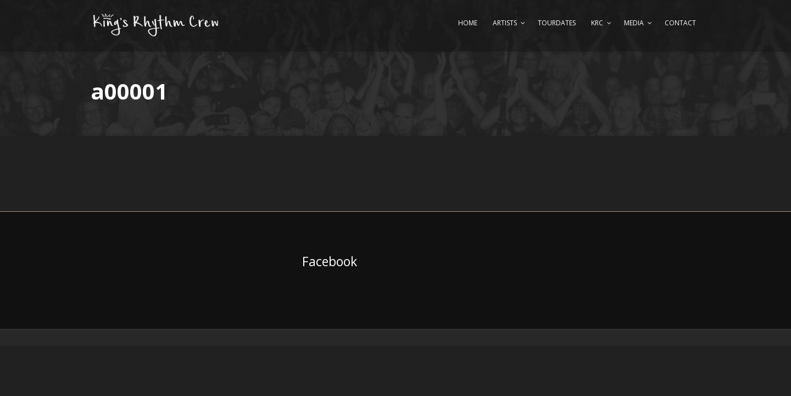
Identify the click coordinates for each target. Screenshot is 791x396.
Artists (505, 23)
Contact (680, 23)
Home (467, 23)
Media (634, 23)
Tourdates (557, 23)
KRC (597, 23)
